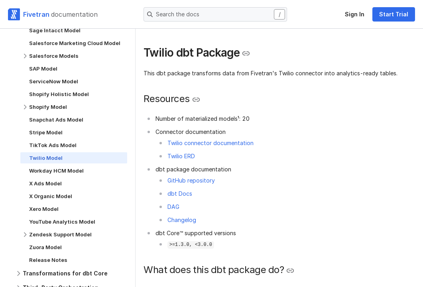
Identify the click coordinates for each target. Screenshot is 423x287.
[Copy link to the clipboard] (246, 53)
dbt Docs (179, 193)
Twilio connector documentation (210, 143)
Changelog (181, 219)
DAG (173, 206)
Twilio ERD (181, 156)
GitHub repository (191, 180)
